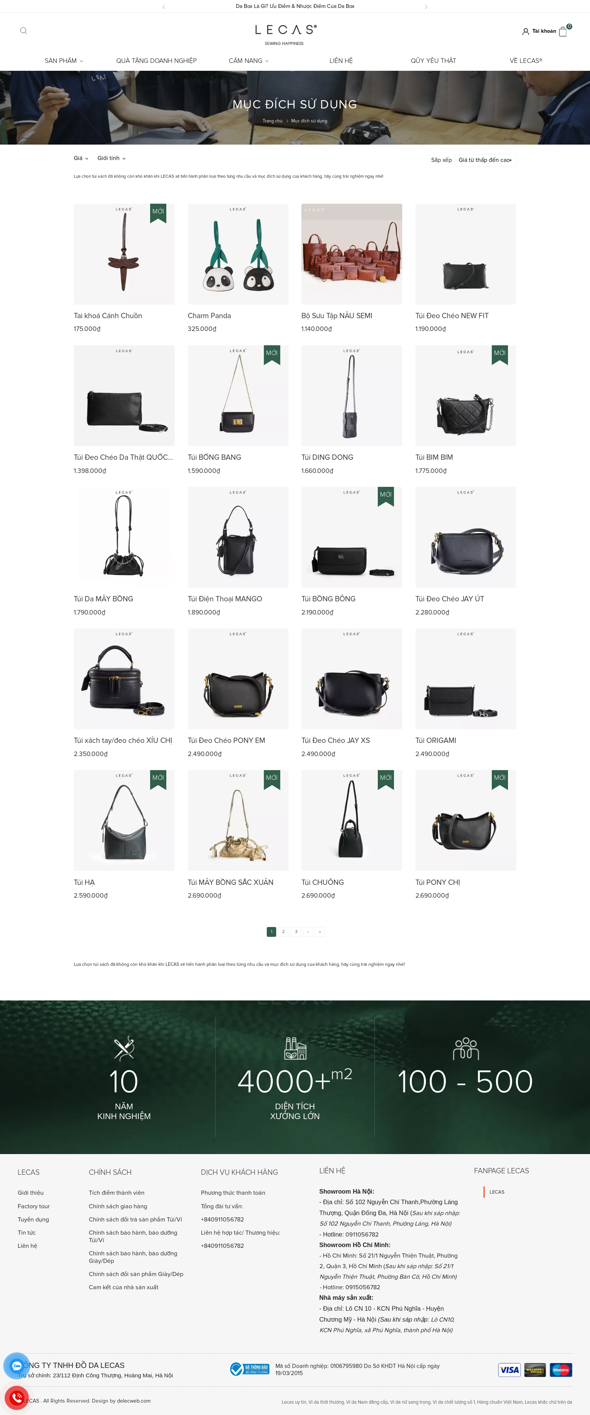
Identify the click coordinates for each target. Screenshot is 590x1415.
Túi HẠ (84, 881)
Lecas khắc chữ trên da (548, 1401)
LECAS (497, 1191)
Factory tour (34, 1205)
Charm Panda (209, 315)
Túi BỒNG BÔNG (328, 598)
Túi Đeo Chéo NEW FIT (452, 315)
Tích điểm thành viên (116, 1192)
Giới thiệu (31, 1192)
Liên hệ (341, 61)
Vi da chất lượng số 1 (454, 1401)
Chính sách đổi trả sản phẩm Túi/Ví (135, 1219)
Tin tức (27, 1232)
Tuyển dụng (33, 1219)
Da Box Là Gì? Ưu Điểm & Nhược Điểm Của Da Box (295, 6)
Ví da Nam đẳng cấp (367, 1401)
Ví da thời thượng (326, 1401)
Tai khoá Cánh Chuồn (108, 315)
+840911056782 (222, 1219)
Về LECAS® (526, 61)
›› (320, 930)
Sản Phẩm (64, 61)
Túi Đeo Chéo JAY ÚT (449, 598)
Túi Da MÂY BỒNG (103, 598)
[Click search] (24, 32)
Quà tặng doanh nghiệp (156, 61)
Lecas (29, 1172)
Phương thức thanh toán (233, 1192)
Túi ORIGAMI (435, 739)
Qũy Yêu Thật (433, 61)
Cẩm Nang (249, 61)
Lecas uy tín (294, 1401)
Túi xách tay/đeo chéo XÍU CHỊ (123, 739)
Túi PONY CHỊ (437, 881)
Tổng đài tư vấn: (222, 1205)
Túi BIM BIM (434, 456)
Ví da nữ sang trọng (410, 1401)
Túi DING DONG (327, 456)
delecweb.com (134, 1400)
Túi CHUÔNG (322, 881)
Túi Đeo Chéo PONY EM (226, 739)
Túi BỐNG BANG (214, 456)
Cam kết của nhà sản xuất (123, 1286)
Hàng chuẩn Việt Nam (500, 1401)
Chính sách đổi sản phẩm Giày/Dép (136, 1273)
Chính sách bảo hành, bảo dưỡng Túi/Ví (133, 1235)
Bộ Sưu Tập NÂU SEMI (337, 315)
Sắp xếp (441, 159)
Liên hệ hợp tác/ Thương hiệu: (240, 1232)
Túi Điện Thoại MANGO (225, 598)
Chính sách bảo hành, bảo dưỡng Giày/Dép (133, 1256)
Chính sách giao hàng (118, 1205)
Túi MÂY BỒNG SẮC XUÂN (231, 881)
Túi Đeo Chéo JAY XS (335, 739)
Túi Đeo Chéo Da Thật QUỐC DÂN (121, 457)
